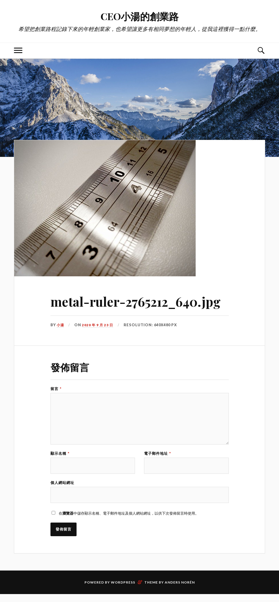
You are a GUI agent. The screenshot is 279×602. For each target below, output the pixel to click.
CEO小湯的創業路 (139, 16)
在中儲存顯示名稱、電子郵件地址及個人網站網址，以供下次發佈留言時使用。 (129, 520)
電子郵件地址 (157, 458)
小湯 (61, 325)
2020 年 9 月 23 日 (99, 325)
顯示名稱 (59, 458)
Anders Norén (180, 590)
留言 (56, 389)
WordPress (123, 590)
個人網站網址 (62, 489)
